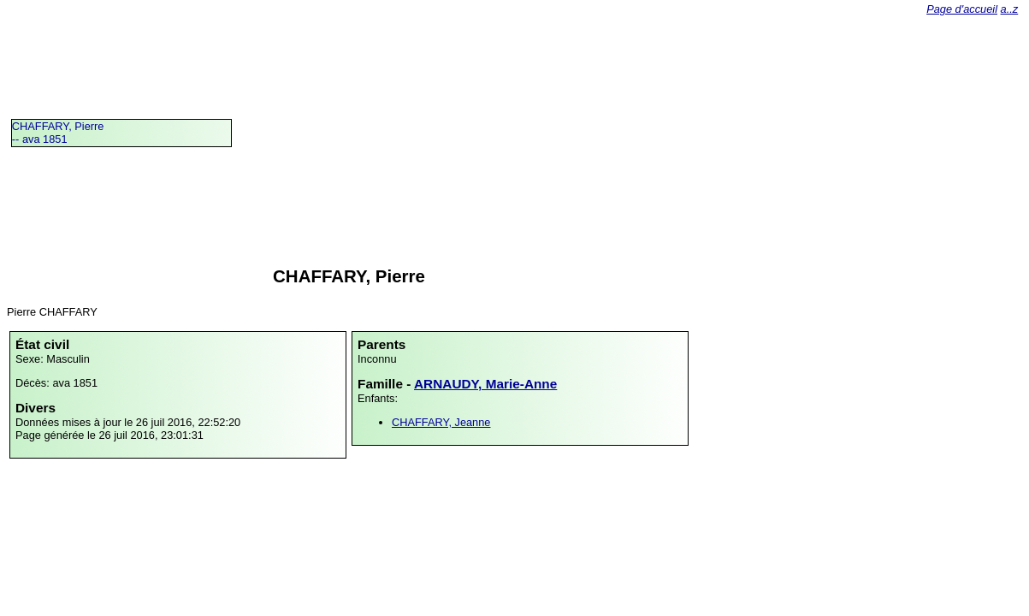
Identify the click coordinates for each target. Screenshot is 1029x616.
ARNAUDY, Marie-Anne (485, 383)
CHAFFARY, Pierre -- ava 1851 (58, 132)
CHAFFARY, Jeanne (441, 422)
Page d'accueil (961, 9)
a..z (1010, 9)
